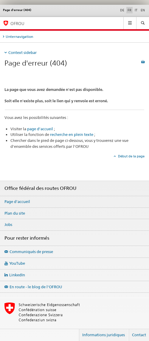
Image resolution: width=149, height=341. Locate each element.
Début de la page (131, 156)
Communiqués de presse (31, 251)
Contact (139, 334)
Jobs (8, 224)
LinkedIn (17, 274)
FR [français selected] (129, 10)
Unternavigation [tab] (19, 36)
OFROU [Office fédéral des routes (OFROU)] (17, 23)
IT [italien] (136, 10)
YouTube (17, 263)
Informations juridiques (103, 334)
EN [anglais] (143, 10)
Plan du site (14, 213)
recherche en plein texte (71, 134)
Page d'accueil (17, 201)
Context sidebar (22, 52)
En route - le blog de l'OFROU (36, 286)
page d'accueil (40, 128)
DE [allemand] (122, 10)
